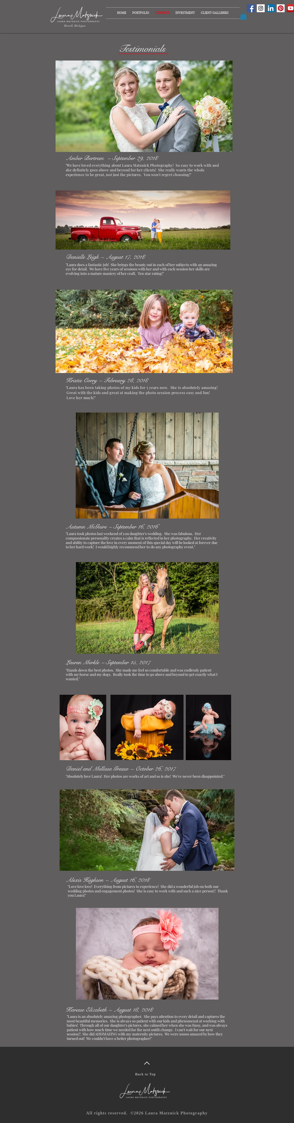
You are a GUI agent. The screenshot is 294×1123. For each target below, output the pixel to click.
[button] (185, 13)
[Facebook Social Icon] (251, 8)
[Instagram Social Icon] (261, 8)
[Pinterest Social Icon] (281, 8)
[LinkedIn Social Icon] (271, 8)
